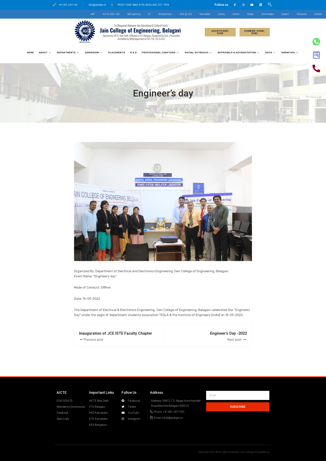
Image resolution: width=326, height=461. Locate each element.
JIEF (92, 14)
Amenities (290, 52)
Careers (285, 14)
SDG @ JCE (186, 14)
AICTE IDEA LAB (111, 14)
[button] (220, 32)
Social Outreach (198, 52)
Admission (94, 52)
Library (221, 14)
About (45, 52)
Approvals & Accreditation (239, 52)
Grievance (301, 14)
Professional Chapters (161, 52)
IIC (149, 14)
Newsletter (205, 14)
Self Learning (133, 14)
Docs (270, 52)
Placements (116, 52)
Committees (267, 14)
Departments (68, 52)
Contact (318, 14)
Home (30, 52)
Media (250, 14)
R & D (133, 52)
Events (236, 14)
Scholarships (165, 14)
